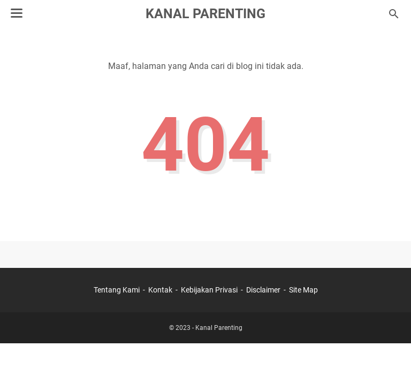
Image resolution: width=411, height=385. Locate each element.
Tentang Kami (117, 290)
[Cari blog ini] (393, 13)
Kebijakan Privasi (209, 290)
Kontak (160, 290)
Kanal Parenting (205, 13)
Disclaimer (263, 290)
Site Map (303, 290)
